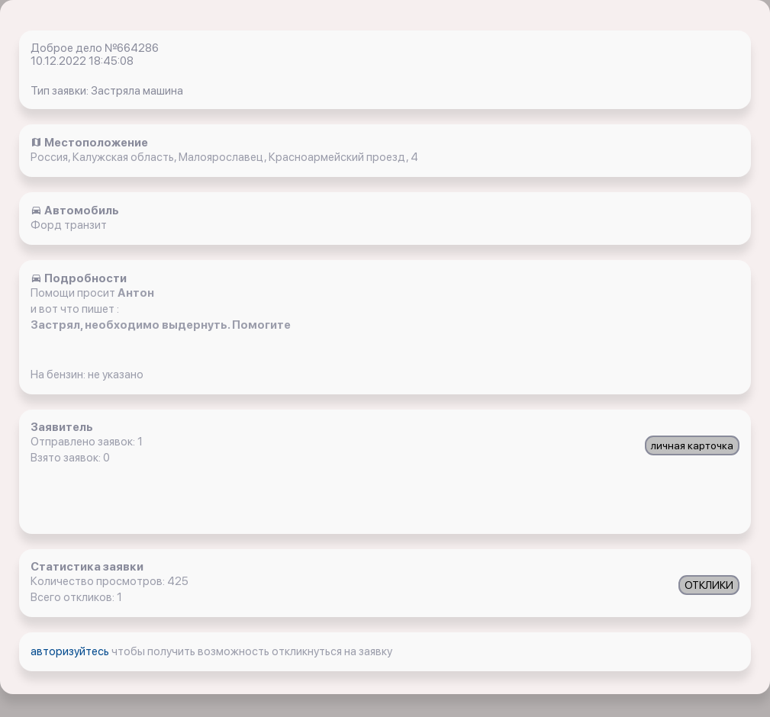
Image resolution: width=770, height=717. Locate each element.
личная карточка (692, 445)
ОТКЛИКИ (709, 585)
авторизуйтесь (71, 651)
